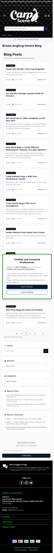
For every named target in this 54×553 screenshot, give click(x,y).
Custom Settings (27, 292)
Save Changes (27, 287)
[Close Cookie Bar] (49, 256)
